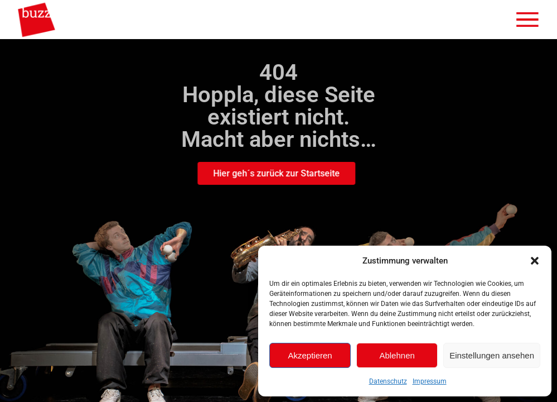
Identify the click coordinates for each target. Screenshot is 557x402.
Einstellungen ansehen (491, 355)
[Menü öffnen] (527, 19)
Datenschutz (388, 381)
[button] (534, 260)
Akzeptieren (310, 355)
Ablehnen (396, 355)
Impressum (430, 381)
